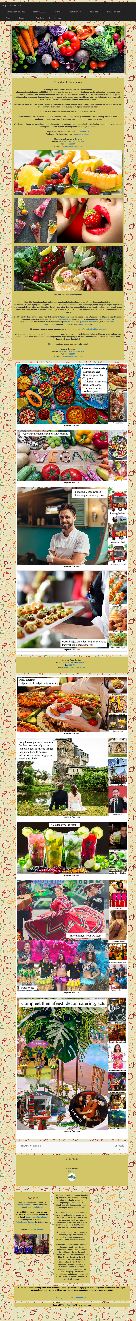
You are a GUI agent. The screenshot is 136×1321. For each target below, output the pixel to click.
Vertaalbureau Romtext (25, 1222)
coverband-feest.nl (105, 319)
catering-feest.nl (23, 1205)
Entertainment (75, 12)
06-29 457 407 (64, 141)
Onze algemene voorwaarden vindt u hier (72, 1298)
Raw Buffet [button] (41, 18)
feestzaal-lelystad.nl (82, 134)
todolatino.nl (37, 1207)
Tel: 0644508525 (39, 12)
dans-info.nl (68, 322)
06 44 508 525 (78, 351)
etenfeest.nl (84, 132)
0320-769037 (70, 144)
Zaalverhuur (23, 18)
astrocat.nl (38, 1229)
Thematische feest (113, 12)
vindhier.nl (71, 1171)
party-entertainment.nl (89, 322)
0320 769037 (70, 354)
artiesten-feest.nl (63, 319)
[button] (31, 1147)
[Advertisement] (68, 1314)
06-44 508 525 (78, 141)
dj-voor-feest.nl (85, 324)
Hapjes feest (93, 12)
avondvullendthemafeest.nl (95, 329)
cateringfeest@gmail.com (15, 12)
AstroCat (70, 1305)
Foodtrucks (58, 12)
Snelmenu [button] (58, 18)
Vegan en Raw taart (11, 5)
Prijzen (8, 18)
